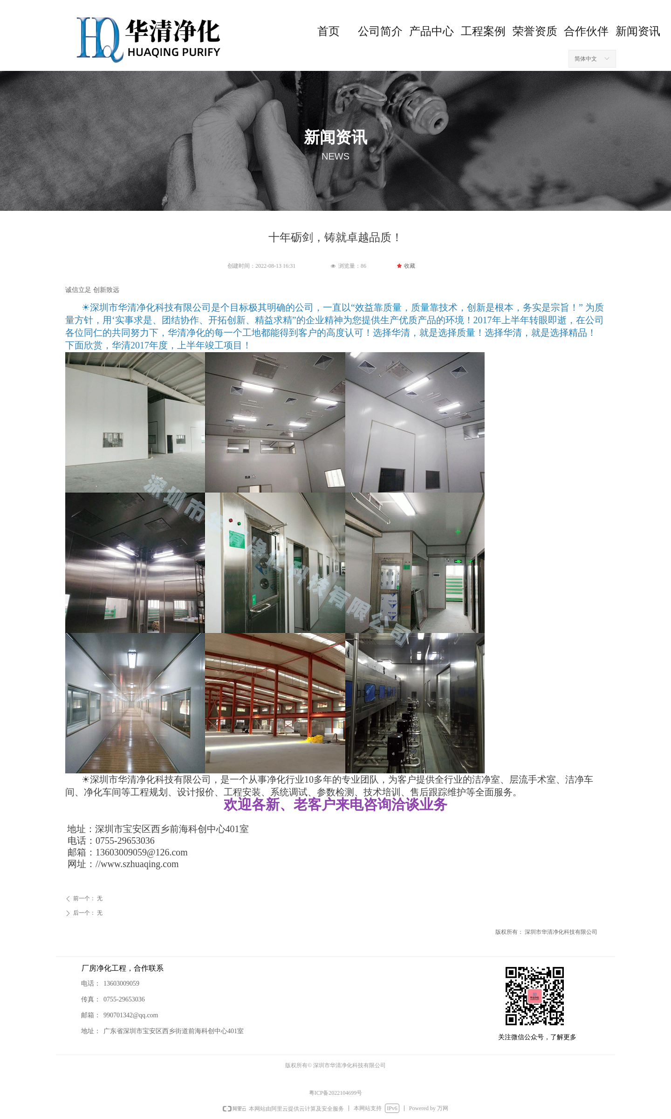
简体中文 (586, 59)
